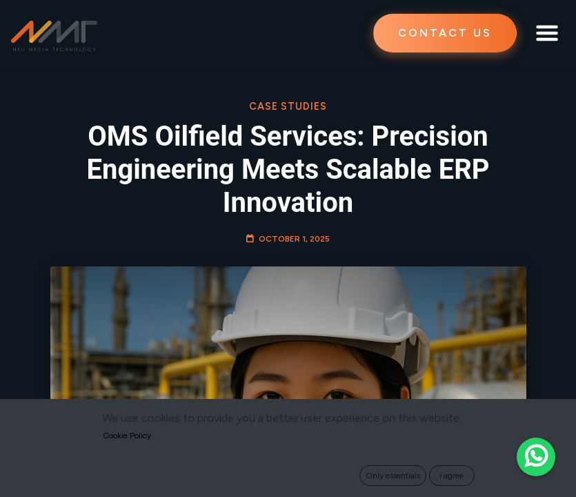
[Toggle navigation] (547, 33)
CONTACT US (445, 32)
